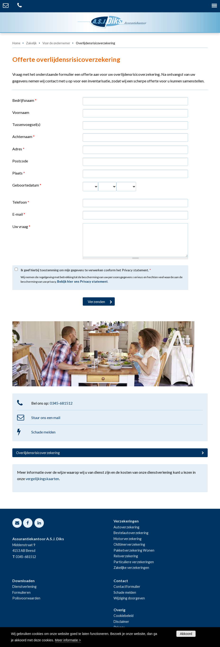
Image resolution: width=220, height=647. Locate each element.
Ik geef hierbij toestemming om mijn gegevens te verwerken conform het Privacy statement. (86, 270)
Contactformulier (127, 587)
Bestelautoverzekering (131, 533)
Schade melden (43, 432)
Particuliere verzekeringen (134, 562)
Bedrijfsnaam (24, 100)
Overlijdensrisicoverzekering (38, 453)
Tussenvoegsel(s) (26, 124)
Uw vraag (21, 226)
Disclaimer (121, 622)
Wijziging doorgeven (129, 598)
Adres (18, 149)
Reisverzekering (126, 556)
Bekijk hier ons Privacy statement (82, 281)
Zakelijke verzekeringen (131, 568)
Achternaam (23, 136)
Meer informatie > (68, 640)
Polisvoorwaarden (26, 598)
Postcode (20, 161)
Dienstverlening (24, 587)
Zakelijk (31, 43)
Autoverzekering (126, 527)
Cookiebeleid (123, 616)
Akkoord (186, 634)
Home (16, 43)
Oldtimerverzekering (129, 544)
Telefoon (20, 202)
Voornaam (20, 112)
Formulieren (21, 592)
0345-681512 (61, 403)
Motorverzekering (128, 539)
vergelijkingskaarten (42, 478)
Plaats (18, 173)
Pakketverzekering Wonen (134, 550)
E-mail (18, 214)
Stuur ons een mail (45, 417)
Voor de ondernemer (56, 43)
